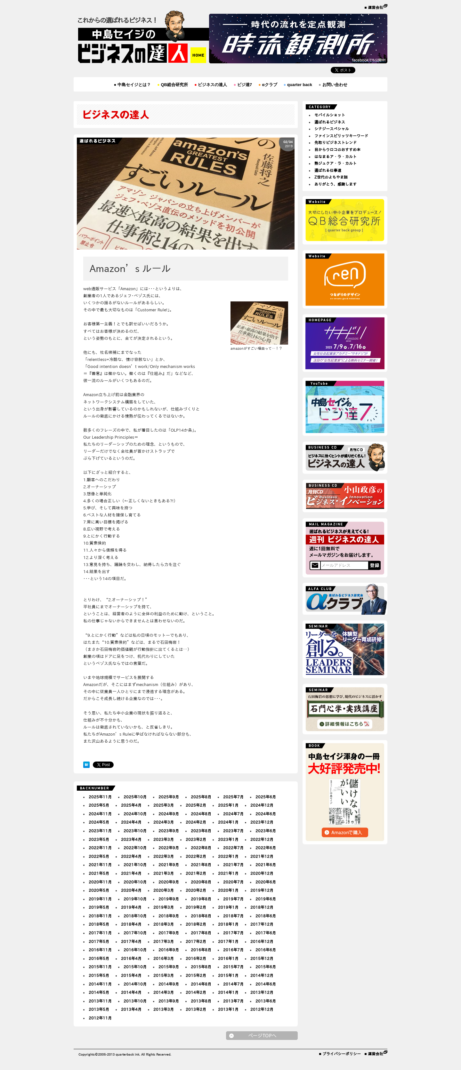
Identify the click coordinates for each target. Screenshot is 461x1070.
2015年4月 (131, 975)
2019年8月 (201, 899)
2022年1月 (228, 856)
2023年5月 (99, 839)
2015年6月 (265, 967)
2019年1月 (228, 907)
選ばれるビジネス (329, 122)
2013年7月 (233, 1001)
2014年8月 (201, 984)
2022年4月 (131, 856)
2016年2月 (196, 958)
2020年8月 (201, 882)
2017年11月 (100, 933)
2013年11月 (100, 1001)
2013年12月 (261, 992)
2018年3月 (163, 924)
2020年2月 (196, 890)
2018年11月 (100, 916)
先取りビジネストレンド (335, 142)
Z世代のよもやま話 (331, 177)
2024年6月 (265, 814)
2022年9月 (168, 848)
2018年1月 (228, 924)
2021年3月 (163, 873)
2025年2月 (196, 805)
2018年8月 (201, 916)
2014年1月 (228, 992)
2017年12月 (261, 924)
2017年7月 (233, 933)
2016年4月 (131, 958)
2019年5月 (99, 907)
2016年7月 (233, 950)
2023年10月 (135, 831)
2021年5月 (99, 873)
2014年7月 (233, 984)
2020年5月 (99, 890)
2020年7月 (233, 882)
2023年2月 (196, 839)
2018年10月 (135, 916)
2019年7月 (233, 899)
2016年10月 (135, 950)
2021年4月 (131, 873)
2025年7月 (233, 797)
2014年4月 (131, 992)
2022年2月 (196, 856)
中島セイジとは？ (132, 84)
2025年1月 (228, 805)
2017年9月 (168, 933)
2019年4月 (131, 907)
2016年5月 (99, 958)
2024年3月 (163, 822)
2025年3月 (163, 805)
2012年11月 (100, 1018)
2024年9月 (168, 814)
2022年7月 (233, 848)
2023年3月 (163, 839)
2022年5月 (99, 856)
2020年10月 (135, 882)
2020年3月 (163, 890)
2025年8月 (201, 797)
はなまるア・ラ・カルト (335, 156)
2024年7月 (233, 814)
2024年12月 (261, 805)
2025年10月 (135, 797)
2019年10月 (135, 899)
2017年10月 (135, 933)
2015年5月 (99, 975)
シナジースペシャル (331, 129)
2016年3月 (163, 958)
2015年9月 (168, 967)
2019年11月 (100, 899)
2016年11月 (100, 950)
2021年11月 (100, 864)
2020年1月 (228, 890)
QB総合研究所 (172, 84)
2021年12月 (261, 856)
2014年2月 (196, 992)
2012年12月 (261, 1009)
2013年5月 (99, 1009)
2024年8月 (201, 814)
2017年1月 (228, 941)
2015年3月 (163, 975)
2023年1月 (228, 839)
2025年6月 (265, 797)
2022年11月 (100, 848)
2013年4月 (131, 1009)
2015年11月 (100, 967)
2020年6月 (265, 882)
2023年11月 (100, 831)
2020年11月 (100, 882)
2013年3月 (163, 1009)
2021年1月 (228, 873)
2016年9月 (168, 950)
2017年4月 (131, 941)
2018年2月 (196, 924)
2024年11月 (100, 814)
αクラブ (267, 84)
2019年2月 (196, 907)
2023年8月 (201, 831)
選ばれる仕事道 (327, 170)
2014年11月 (100, 984)
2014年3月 (163, 992)
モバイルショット (329, 115)
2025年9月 (168, 797)
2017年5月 (99, 941)
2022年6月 (265, 848)
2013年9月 (168, 1001)
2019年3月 (163, 907)
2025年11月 (100, 797)
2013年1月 (228, 1009)
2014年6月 (265, 984)
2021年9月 (168, 864)
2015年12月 (261, 958)
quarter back (298, 84)
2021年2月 (196, 873)
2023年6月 (265, 831)
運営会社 (375, 7)
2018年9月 (168, 916)
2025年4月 (131, 805)
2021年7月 (233, 864)
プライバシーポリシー (341, 1054)
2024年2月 (196, 822)
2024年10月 (135, 814)
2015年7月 (233, 967)
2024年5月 (99, 822)
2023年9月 (168, 831)
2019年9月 (168, 899)
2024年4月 (131, 822)
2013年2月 (196, 1009)
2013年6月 (265, 1001)
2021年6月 (265, 864)
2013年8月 (201, 1001)
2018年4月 (131, 924)
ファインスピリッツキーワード (341, 136)
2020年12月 (261, 873)
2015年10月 (135, 967)
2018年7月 (233, 916)
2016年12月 (261, 941)
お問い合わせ (333, 84)
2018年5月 (99, 924)
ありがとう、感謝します (335, 184)
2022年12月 (261, 839)
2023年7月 (233, 831)
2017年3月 (163, 941)
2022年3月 (163, 856)
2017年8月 (201, 933)
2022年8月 (201, 848)
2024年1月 (228, 822)
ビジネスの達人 (210, 84)
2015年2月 (196, 975)
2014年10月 (135, 984)
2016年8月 (201, 950)
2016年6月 (265, 950)
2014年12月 (261, 975)
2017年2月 (196, 941)
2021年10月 (135, 864)
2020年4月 (131, 890)
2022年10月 (135, 848)
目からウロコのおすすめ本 (337, 149)
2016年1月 (228, 958)
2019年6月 (265, 899)
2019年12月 (261, 890)
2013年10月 (135, 1001)
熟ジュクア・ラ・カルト (335, 163)
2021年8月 (201, 864)
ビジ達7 (242, 84)
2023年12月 (261, 822)
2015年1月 (228, 975)
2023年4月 (131, 839)
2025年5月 (99, 805)
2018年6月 (265, 916)
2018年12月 (261, 907)
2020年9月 (168, 882)
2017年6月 (265, 933)
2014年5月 (99, 992)
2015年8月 (201, 967)
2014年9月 (168, 984)
